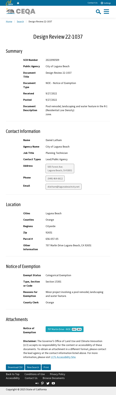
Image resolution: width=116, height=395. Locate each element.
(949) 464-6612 (55, 178)
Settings (106, 3)
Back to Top (12, 374)
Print (46, 367)
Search (20, 21)
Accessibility (13, 378)
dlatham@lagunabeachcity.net (64, 186)
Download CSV (15, 367)
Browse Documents (54, 378)
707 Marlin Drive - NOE (65, 329)
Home (9, 21)
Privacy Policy (57, 374)
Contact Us (93, 2)
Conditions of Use (34, 374)
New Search (33, 367)
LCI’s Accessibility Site (63, 357)
